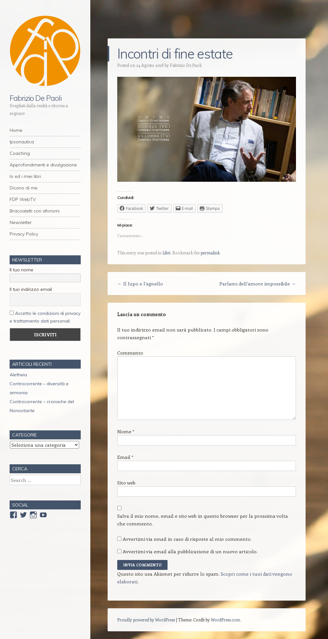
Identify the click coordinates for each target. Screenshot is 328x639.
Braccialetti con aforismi (35, 211)
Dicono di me (23, 188)
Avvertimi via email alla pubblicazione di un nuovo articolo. (190, 551)
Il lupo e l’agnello (140, 283)
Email (125, 457)
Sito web (126, 482)
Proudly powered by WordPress (146, 619)
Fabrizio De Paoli (36, 98)
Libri (166, 252)
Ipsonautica (22, 142)
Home (16, 130)
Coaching (20, 153)
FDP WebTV (23, 199)
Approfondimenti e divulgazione (43, 165)
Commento (130, 352)
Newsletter (21, 222)
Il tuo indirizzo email (31, 289)
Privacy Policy (24, 234)
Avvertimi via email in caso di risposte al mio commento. (187, 539)
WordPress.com (225, 619)
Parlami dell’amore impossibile (257, 283)
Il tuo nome (21, 270)
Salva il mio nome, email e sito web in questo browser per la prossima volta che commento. (202, 520)
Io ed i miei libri (25, 176)
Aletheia (18, 375)
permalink (210, 252)
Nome (125, 431)
